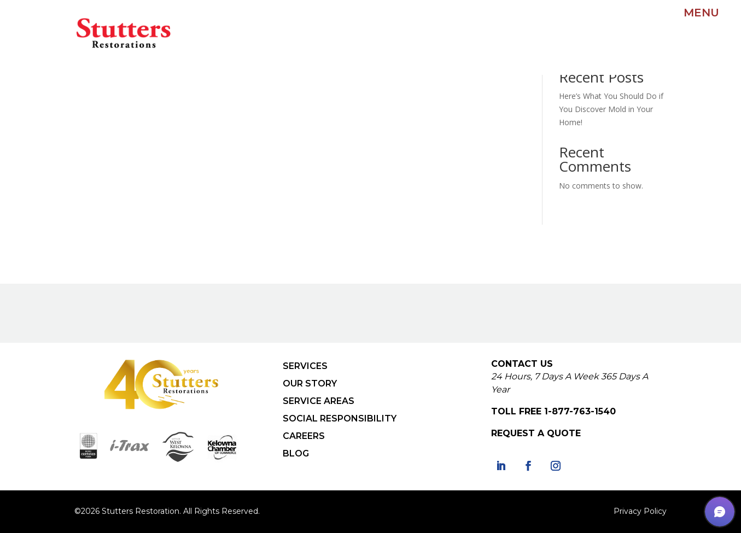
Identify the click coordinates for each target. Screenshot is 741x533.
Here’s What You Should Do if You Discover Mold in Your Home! (611, 109)
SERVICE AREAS (318, 401)
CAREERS (304, 436)
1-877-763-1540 (580, 411)
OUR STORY (310, 383)
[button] (720, 512)
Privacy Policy (640, 511)
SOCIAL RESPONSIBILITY (339, 418)
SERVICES (305, 366)
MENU (701, 12)
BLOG (296, 453)
